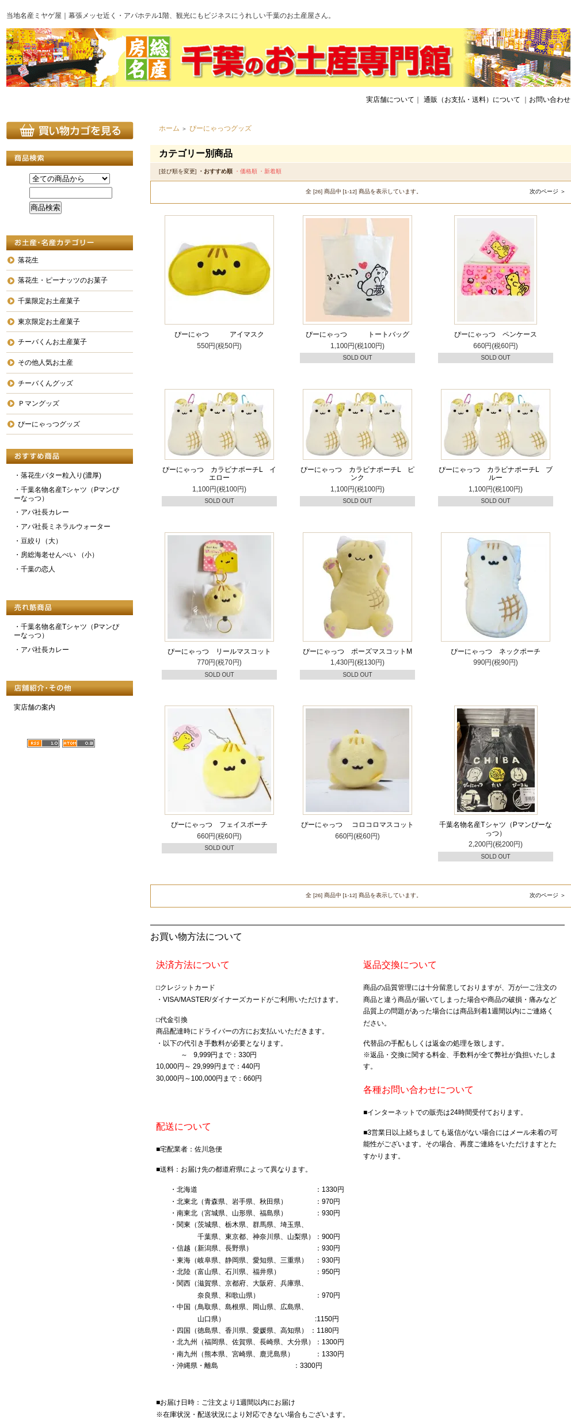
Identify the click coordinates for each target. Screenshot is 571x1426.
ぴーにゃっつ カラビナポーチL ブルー (496, 474)
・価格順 (245, 171)
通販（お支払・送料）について (472, 100)
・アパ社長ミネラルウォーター (62, 527)
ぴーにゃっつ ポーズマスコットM (357, 651)
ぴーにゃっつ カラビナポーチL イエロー (219, 474)
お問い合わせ (549, 100)
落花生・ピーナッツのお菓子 (63, 280)
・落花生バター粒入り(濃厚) (57, 475)
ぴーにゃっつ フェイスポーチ (219, 825)
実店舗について (390, 100)
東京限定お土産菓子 (49, 322)
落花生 (28, 260)
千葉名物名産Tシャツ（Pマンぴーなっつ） (495, 829)
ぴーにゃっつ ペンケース (495, 334)
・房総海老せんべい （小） (56, 555)
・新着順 (269, 171)
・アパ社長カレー (41, 512)
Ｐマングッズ (38, 403)
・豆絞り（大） (38, 541)
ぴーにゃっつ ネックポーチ (495, 651)
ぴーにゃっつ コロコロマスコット (357, 825)
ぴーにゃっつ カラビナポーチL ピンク (357, 474)
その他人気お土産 (45, 363)
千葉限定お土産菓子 (49, 301)
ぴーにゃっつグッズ (49, 424)
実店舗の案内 (34, 707)
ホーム (169, 128)
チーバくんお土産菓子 (52, 342)
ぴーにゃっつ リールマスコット (219, 651)
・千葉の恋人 (34, 569)
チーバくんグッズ (45, 383)
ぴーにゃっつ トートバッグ (357, 334)
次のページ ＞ (548, 191)
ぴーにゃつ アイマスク (219, 334)
